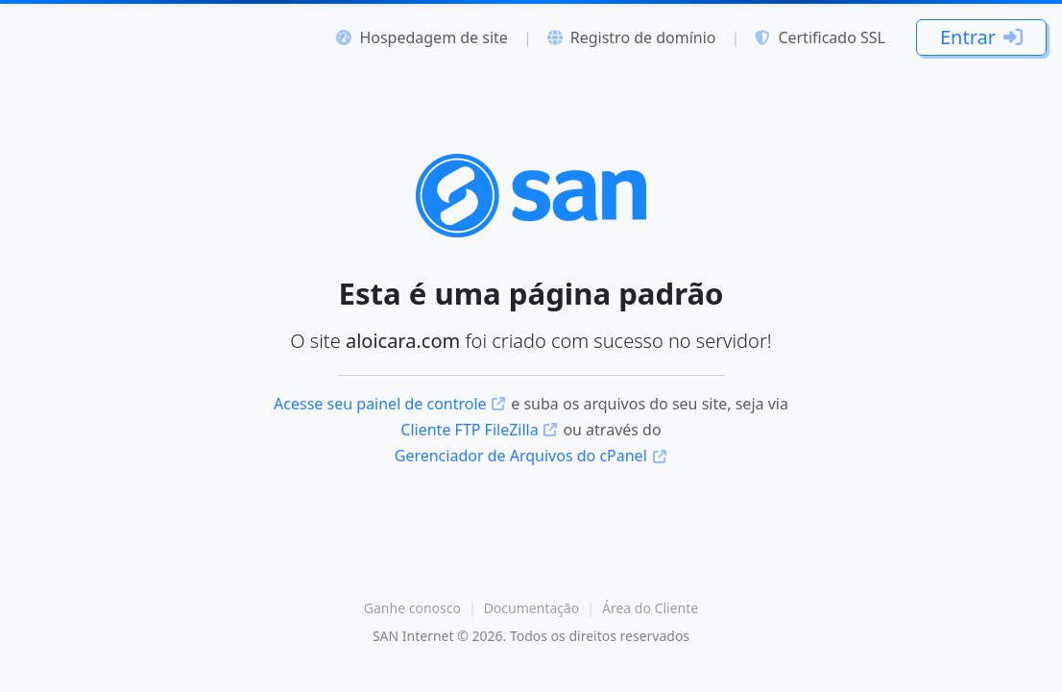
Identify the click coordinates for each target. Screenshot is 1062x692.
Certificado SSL (820, 37)
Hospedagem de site (421, 37)
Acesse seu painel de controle (390, 403)
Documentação (532, 608)
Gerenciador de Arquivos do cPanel (531, 455)
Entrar (981, 37)
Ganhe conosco (412, 608)
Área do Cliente (650, 608)
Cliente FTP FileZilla (479, 429)
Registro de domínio (631, 37)
